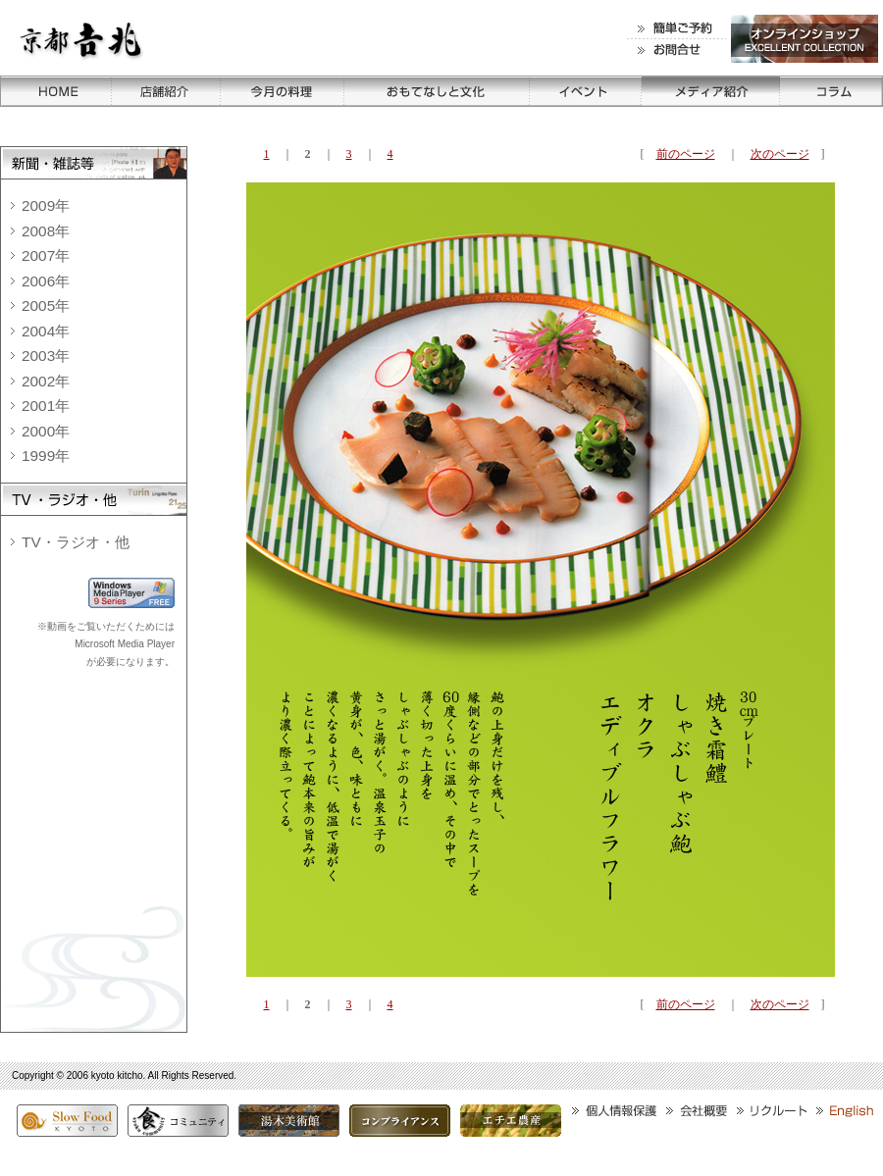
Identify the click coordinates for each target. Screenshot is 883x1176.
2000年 (46, 431)
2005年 (46, 305)
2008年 (46, 231)
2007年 (46, 255)
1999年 (46, 455)
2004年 (46, 331)
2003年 (46, 355)
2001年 (46, 405)
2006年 (46, 281)
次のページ (780, 154)
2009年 (46, 205)
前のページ (685, 154)
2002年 (46, 381)
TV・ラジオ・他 (76, 542)
